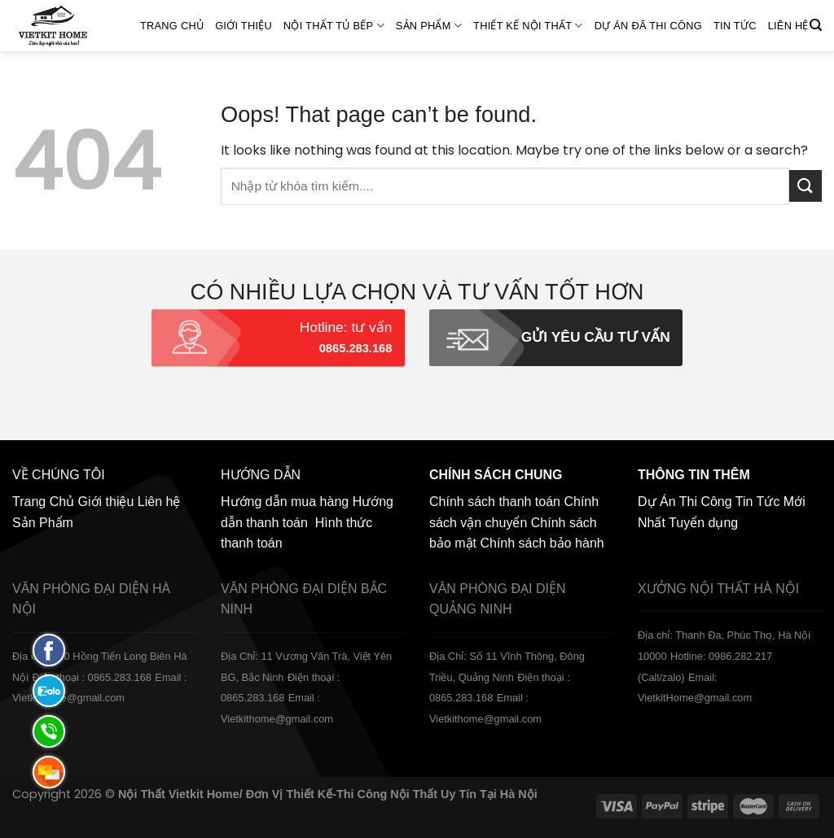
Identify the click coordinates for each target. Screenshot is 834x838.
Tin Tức (735, 26)
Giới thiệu (243, 26)
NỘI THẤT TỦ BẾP (333, 25)
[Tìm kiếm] (816, 25)
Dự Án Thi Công (685, 501)
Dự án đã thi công (648, 26)
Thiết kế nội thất (528, 25)
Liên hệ (788, 26)
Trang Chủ (172, 26)
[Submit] (805, 186)
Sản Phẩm (42, 523)
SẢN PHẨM (429, 25)
